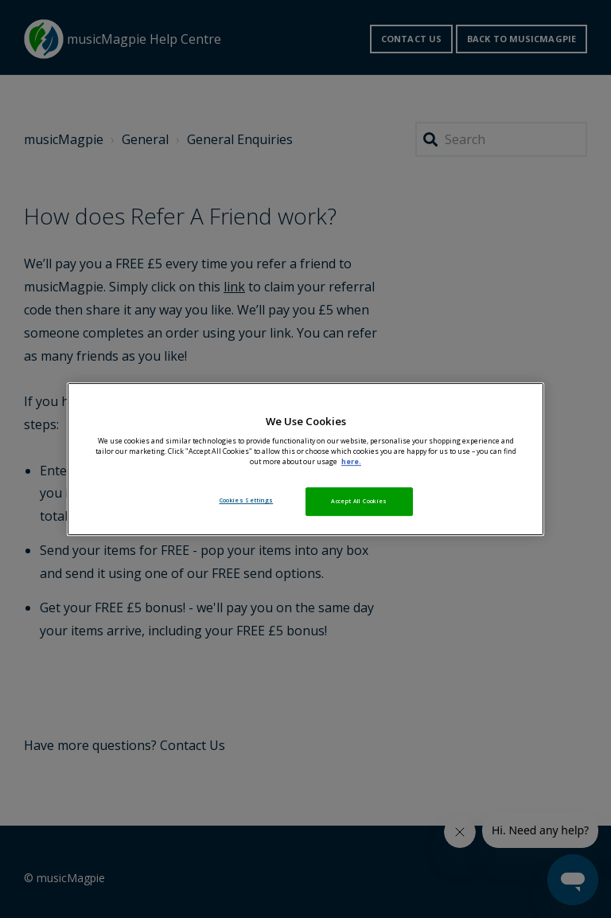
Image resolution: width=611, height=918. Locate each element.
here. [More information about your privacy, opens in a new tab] (351, 462)
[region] (305, 459)
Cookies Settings (247, 500)
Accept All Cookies (359, 501)
